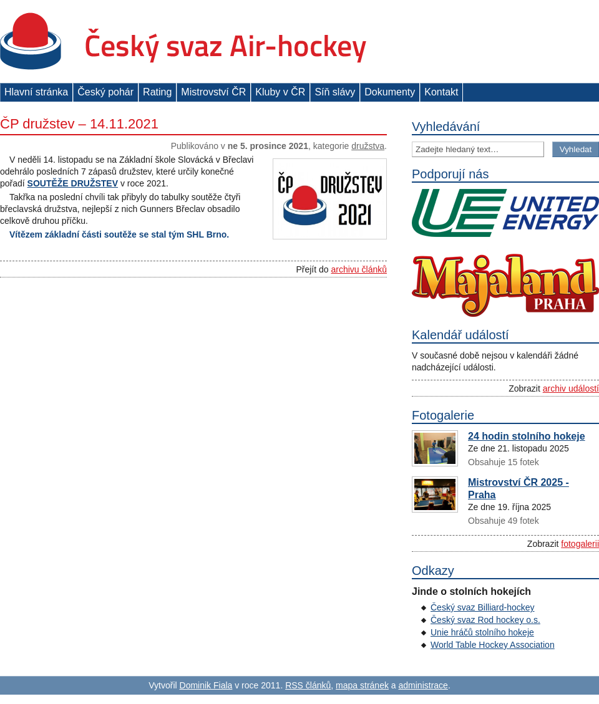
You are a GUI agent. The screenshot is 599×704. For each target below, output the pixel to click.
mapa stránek (362, 685)
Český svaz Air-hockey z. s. (183, 41)
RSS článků (308, 685)
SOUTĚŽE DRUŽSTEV (72, 183)
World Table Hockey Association (493, 645)
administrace (423, 685)
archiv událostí (571, 388)
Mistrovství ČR (213, 92)
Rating (157, 92)
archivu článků (359, 269)
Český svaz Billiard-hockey (483, 607)
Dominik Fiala (206, 685)
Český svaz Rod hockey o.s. (485, 620)
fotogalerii (580, 544)
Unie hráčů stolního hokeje (482, 632)
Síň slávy (334, 92)
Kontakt (441, 92)
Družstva (367, 146)
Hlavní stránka (36, 92)
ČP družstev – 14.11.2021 (79, 124)
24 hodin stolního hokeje (526, 436)
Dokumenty (389, 92)
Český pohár (105, 92)
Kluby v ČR (280, 92)
